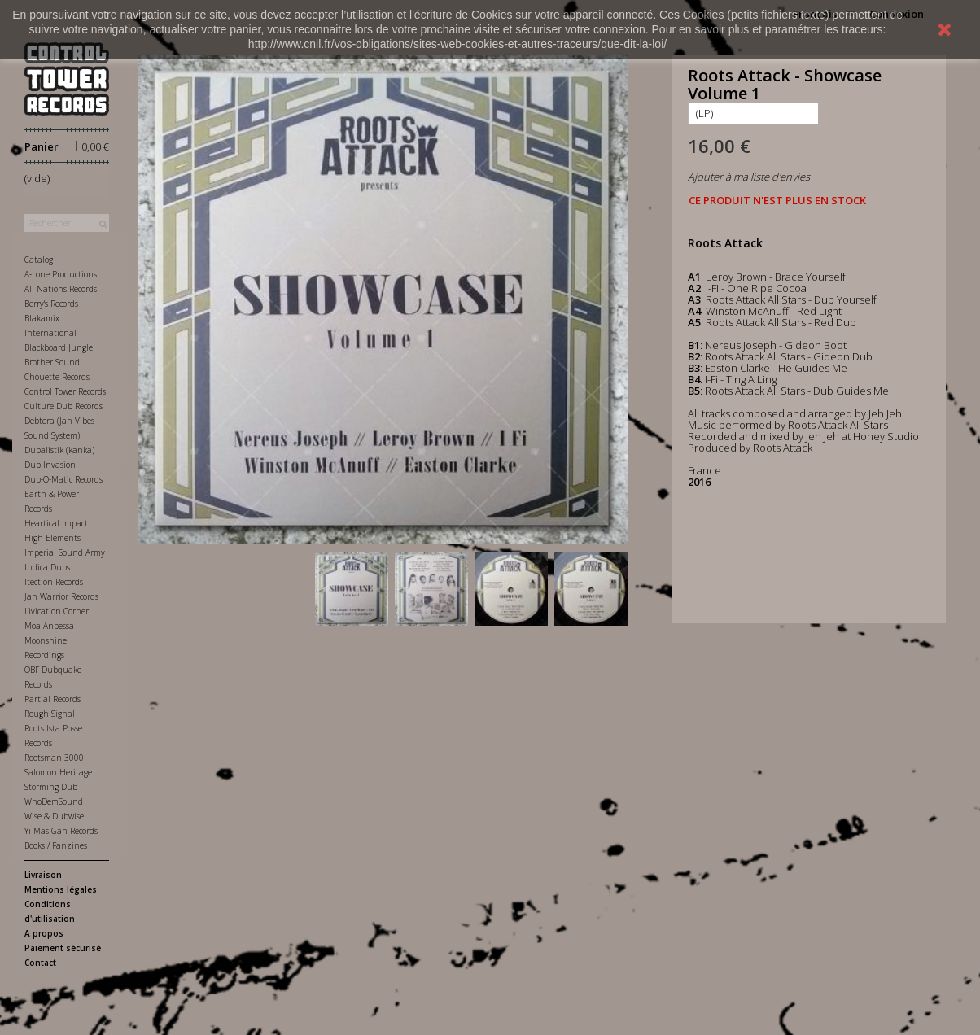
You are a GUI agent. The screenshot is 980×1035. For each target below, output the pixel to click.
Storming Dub (50, 787)
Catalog (38, 259)
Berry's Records (51, 303)
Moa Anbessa (49, 625)
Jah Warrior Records (61, 596)
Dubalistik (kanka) (59, 450)
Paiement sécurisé (62, 948)
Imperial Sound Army (64, 552)
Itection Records (53, 581)
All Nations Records (60, 289)
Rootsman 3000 (54, 757)
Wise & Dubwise (54, 816)
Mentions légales (60, 889)
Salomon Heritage (58, 772)
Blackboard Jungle (58, 347)
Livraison (43, 874)
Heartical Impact (56, 523)
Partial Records (52, 699)
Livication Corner (56, 611)
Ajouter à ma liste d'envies (749, 176)
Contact (40, 962)
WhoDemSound (53, 801)
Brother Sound (52, 362)
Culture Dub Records (63, 406)
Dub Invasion (50, 464)
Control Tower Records (65, 391)
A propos (43, 933)
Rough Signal (49, 713)
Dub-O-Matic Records (63, 479)
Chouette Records (57, 376)
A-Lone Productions (60, 274)
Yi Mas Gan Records (61, 830)
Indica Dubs (47, 567)
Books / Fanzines (55, 845)
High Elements (52, 538)
